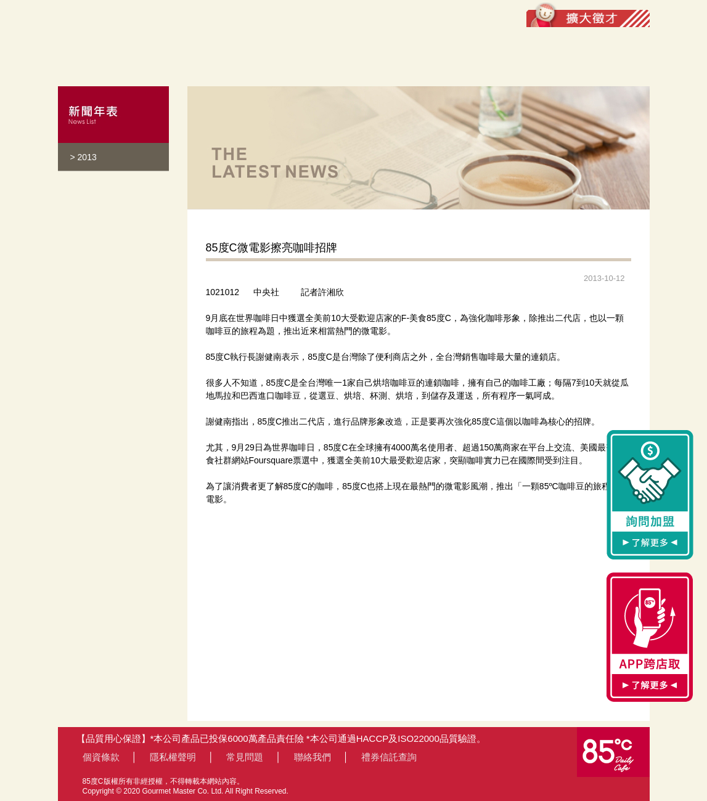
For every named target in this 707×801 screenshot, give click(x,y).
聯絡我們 (312, 757)
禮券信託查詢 (389, 757)
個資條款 (101, 757)
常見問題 (244, 757)
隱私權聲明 (173, 757)
